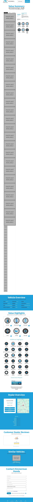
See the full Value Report (16, 463)
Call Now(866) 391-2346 (27, 1)
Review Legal (23, 495)
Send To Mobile (9, 411)
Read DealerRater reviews (16, 446)
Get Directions (9, 409)
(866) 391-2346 (21, 9)
